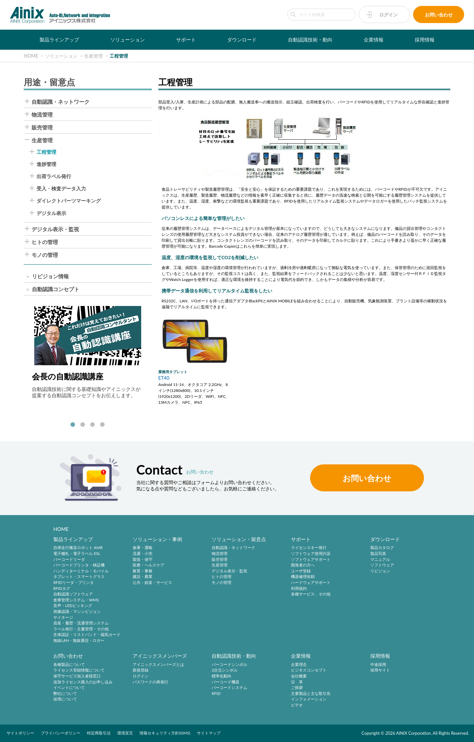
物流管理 (42, 114)
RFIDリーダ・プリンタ (73, 582)
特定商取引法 (99, 732)
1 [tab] (72, 425)
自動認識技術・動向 (310, 39)
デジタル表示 (51, 213)
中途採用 (378, 664)
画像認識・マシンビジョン (77, 611)
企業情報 (373, 39)
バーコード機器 (225, 681)
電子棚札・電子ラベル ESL (76, 553)
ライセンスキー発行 (309, 547)
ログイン (388, 14)
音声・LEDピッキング (72, 605)
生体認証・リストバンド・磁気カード (86, 634)
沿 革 (297, 681)
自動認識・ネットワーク (61, 101)
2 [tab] (82, 425)
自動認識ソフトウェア (73, 594)
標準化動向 (221, 675)
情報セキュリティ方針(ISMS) (165, 732)
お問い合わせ (439, 14)
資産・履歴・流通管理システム (81, 623)
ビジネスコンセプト (309, 670)
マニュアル (380, 559)
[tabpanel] (87, 352)
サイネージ (63, 617)
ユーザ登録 (301, 570)
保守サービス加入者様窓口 (77, 675)
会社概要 (299, 675)
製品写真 (378, 553)
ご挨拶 (297, 687)
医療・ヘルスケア (148, 565)
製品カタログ (382, 547)
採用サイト (380, 670)
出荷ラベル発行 (54, 176)
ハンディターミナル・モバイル (81, 570)
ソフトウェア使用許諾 (310, 553)
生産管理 (42, 140)
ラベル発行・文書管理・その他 (81, 628)
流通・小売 (142, 553)
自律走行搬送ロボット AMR (78, 547)
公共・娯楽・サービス (152, 582)
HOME (61, 529)
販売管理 (42, 127)
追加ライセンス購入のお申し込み (83, 681)
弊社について (65, 693)
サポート (186, 39)
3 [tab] (92, 425)
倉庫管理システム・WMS (76, 599)
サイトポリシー (20, 732)
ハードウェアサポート (310, 582)
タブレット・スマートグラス (79, 576)
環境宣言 (125, 732)
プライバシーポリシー (60, 732)
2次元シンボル (225, 670)
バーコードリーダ (69, 559)
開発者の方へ (303, 565)
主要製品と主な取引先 (310, 693)
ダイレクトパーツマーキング (69, 200)
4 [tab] (102, 425)
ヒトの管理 (45, 242)
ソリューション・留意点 (239, 539)
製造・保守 (142, 559)
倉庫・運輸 (142, 547)
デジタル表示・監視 (55, 229)
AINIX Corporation (413, 733)
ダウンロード (242, 39)
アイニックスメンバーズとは (158, 664)
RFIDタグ (61, 588)
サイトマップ (209, 732)
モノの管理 (45, 255)
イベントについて (69, 687)
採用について (65, 699)
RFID (216, 693)
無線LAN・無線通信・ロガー (78, 640)
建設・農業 (142, 576)
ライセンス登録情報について (79, 670)
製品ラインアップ (59, 39)
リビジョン (380, 570)
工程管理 (46, 152)
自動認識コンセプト (55, 289)
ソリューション (127, 39)
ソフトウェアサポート (310, 559)
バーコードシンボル (229, 664)
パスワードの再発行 (150, 681)
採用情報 (424, 39)
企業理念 (299, 664)
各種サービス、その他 (310, 594)
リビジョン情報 (50, 276)
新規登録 (140, 670)
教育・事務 (142, 570)
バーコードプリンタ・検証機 (79, 565)
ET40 (164, 378)
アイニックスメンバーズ (160, 656)
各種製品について (69, 664)
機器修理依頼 (303, 576)
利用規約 (299, 588)
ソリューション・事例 (157, 539)
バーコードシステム (229, 687)
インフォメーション (309, 699)
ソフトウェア (382, 565)
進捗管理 (46, 164)
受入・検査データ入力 (61, 188)
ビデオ (297, 704)
